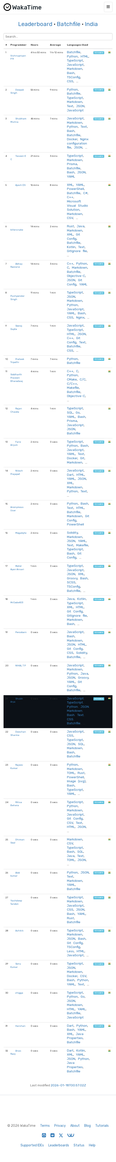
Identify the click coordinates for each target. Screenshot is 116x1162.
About (75, 1126)
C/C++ (72, 383)
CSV (70, 218)
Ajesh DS (20, 185)
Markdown (74, 68)
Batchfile (68, 24)
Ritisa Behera (16, 804)
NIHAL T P (20, 665)
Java (80, 226)
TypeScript (75, 60)
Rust (70, 226)
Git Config (73, 236)
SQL (70, 412)
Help (92, 1145)
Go (78, 412)
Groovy (72, 578)
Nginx (80, 317)
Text (70, 106)
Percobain (21, 632)
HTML (84, 56)
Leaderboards (58, 1145)
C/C (83, 379)
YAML (71, 176)
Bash (71, 73)
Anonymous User (17, 509)
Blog (87, 1126)
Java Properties (75, 1036)
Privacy (60, 1126)
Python (72, 56)
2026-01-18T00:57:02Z (68, 1085)
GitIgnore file (77, 251)
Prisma (72, 164)
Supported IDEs (32, 1145)
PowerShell (75, 189)
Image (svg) (76, 781)
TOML (71, 773)
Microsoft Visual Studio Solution (77, 205)
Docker (72, 139)
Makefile (73, 387)
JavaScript (75, 64)
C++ (70, 197)
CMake (72, 379)
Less (70, 951)
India (91, 24)
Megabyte (20, 533)
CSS (70, 81)
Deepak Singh (17, 91)
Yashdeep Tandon (16, 902)
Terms (45, 1126)
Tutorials (102, 1126)
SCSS (71, 582)
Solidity (72, 532)
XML (70, 185)
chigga (19, 993)
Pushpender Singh (17, 298)
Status (79, 1145)
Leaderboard (35, 24)
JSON (80, 106)
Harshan (20, 1026)
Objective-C (76, 276)
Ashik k (19, 930)
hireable (99, 53)
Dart (70, 474)
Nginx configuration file (77, 143)
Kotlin (71, 247)
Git (82, 458)
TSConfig (73, 77)
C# (85, 193)
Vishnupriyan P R (18, 57)
